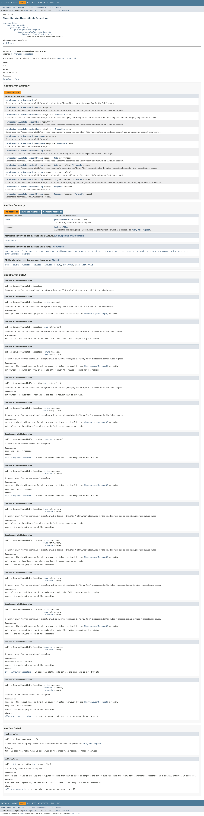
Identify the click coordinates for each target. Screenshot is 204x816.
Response (40, 136)
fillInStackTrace (30, 251)
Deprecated (43, 3)
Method (34, 10)
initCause (126, 251)
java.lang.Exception (19, 27)
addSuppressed (12, 251)
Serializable (9, 43)
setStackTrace (12, 254)
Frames (32, 7)
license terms (74, 813)
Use (28, 3)
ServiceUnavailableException (20, 100)
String (39, 151)
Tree (34, 3)
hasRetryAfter (61, 227)
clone (8, 265)
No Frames (41, 7)
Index (52, 3)
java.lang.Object (10, 23)
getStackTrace (95, 251)
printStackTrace (141, 251)
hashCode (47, 265)
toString (25, 254)
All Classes (55, 7)
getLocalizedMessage (62, 251)
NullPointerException (16, 789)
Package (14, 3)
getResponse (11, 240)
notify (57, 265)
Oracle (22, 813)
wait (77, 265)
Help (58, 3)
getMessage (80, 251)
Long (38, 122)
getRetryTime (60, 220)
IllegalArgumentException (18, 458)
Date (38, 107)
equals (16, 265)
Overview (5, 3)
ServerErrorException (22, 54)
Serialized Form (11, 79)
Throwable (60, 115)
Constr (26, 10)
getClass (37, 265)
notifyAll (68, 265)
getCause (45, 251)
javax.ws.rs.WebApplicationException (35, 32)
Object (55, 260)
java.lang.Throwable (16, 25)
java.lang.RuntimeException (27, 30)
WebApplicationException (69, 236)
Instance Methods (30, 212)
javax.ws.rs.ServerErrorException (37, 34)
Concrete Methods (52, 212)
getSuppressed (112, 251)
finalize (25, 265)
